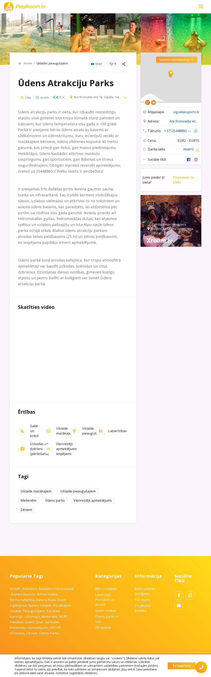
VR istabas (103, 627)
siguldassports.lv (186, 112)
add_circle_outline (197, 151)
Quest (29, 622)
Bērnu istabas (106, 588)
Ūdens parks (55, 500)
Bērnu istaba (47, 594)
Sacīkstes (52, 622)
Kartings (16, 616)
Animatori (29, 588)
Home (25, 63)
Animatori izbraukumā (56, 588)
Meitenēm (28, 500)
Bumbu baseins (23, 594)
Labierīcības (117, 431)
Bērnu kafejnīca (22, 600)
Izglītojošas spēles (24, 605)
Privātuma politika (143, 608)
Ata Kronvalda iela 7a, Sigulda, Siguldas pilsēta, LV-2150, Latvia (90, 97)
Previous (23, 39)
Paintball (16, 622)
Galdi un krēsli (34, 431)
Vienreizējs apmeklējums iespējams (66, 449)
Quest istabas (105, 610)
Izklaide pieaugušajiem (93, 431)
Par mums (142, 599)
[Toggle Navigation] (201, 6)
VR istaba (17, 633)
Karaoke (53, 611)
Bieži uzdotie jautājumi (145, 591)
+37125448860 (175, 131)
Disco (61, 600)
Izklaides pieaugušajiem (52, 63)
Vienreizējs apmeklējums (93, 500)
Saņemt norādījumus (176, 60)
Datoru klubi (46, 600)
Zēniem (26, 509)
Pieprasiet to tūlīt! (183, 180)
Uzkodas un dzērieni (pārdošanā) (39, 449)
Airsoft (15, 588)
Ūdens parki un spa (22, 98)
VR (59, 627)
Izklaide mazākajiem (65, 431)
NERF (63, 616)
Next (188, 39)
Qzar (39, 622)
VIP (52, 627)
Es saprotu (182, 665)
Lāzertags (32, 616)
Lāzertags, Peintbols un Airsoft (105, 599)
